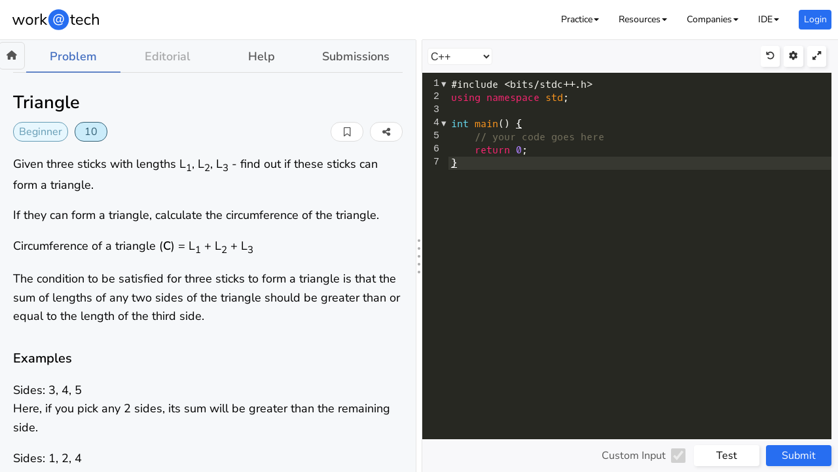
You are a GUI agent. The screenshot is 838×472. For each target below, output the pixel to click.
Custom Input (634, 455)
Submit (799, 455)
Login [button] (815, 19)
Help (261, 56)
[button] (580, 19)
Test (726, 455)
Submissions (356, 56)
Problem (73, 56)
